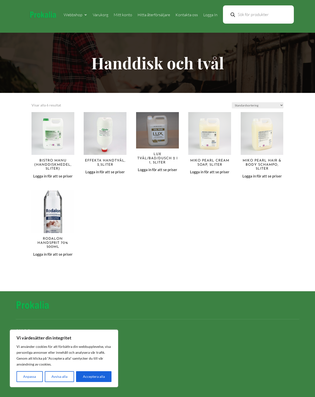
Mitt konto (123, 14)
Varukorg (100, 14)
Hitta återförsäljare (154, 14)
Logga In (210, 14)
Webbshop (73, 14)
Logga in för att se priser (53, 176)
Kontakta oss (186, 14)
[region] (64, 358)
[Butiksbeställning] (258, 105)
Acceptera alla (94, 376)
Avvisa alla (59, 376)
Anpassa (29, 376)
